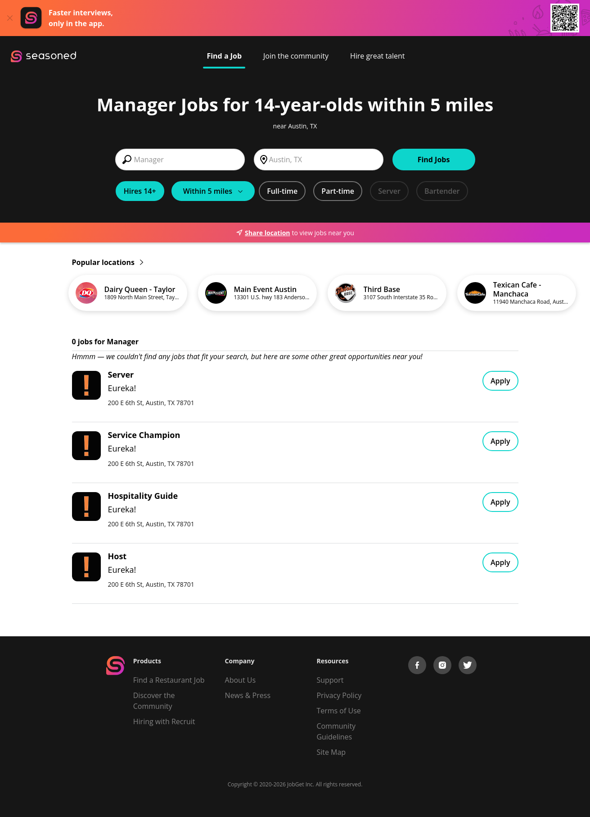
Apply (500, 381)
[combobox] (180, 159)
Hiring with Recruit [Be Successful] (164, 721)
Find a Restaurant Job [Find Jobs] (169, 680)
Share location (263, 232)
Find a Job (224, 56)
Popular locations (107, 262)
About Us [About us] (240, 680)
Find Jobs (434, 159)
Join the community (296, 56)
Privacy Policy (338, 695)
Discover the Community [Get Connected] (154, 700)
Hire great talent (377, 56)
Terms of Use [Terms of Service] (338, 711)
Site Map (331, 752)
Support (329, 680)
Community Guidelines (336, 731)
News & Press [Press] (247, 695)
